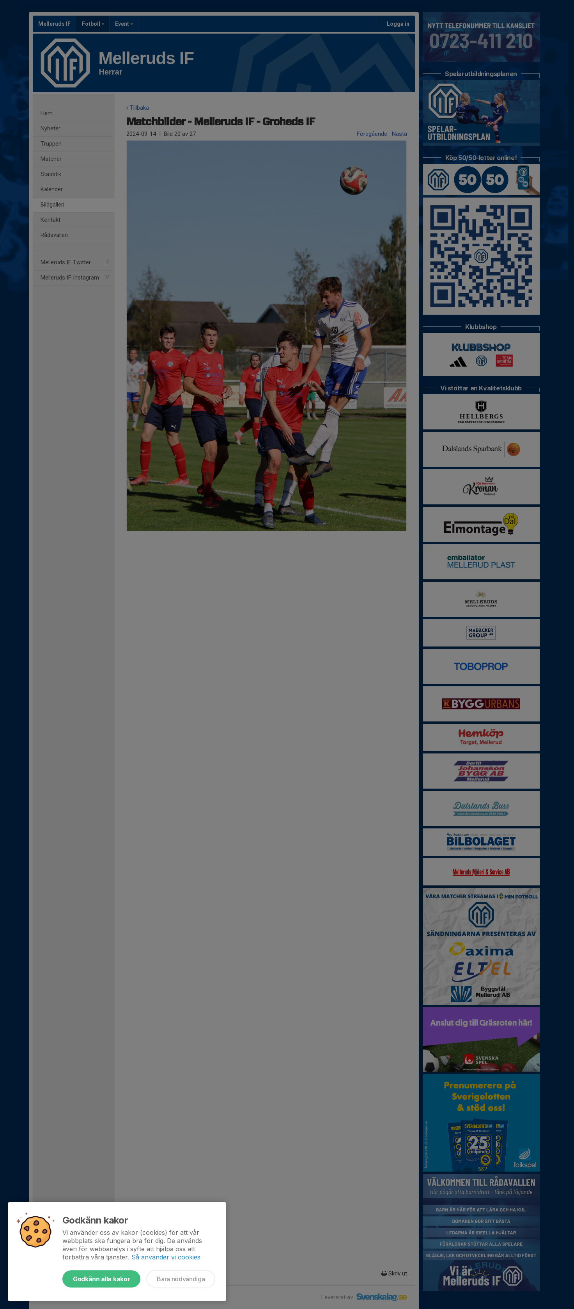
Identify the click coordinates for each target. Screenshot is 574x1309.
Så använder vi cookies (165, 1257)
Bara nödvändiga (181, 1279)
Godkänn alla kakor (101, 1279)
